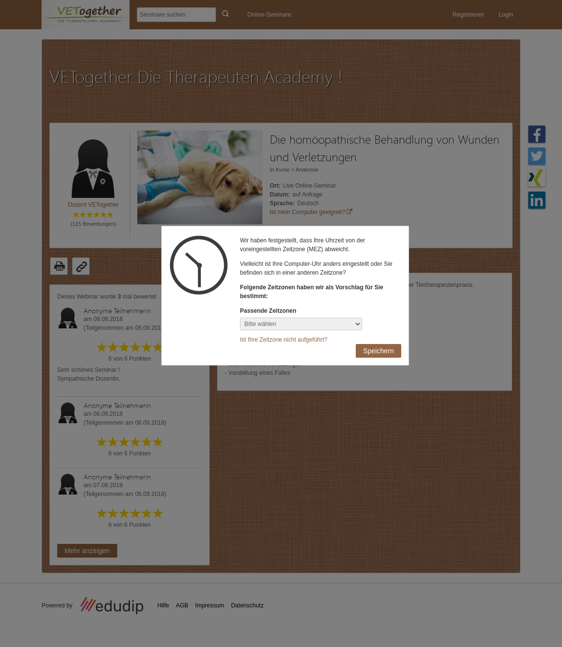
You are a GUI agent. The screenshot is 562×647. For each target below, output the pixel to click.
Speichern (378, 351)
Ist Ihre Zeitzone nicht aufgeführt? (283, 339)
